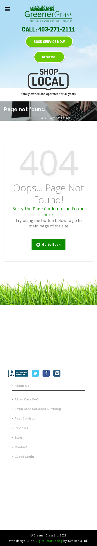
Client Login (23, 456)
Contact (19, 447)
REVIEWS (49, 57)
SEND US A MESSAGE (49, 513)
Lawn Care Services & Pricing (36, 409)
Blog (17, 437)
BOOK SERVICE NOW (49, 42)
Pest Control (23, 418)
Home (32, 118)
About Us (20, 386)
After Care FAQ (25, 399)
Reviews (20, 428)
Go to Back (48, 244)
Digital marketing (49, 541)
